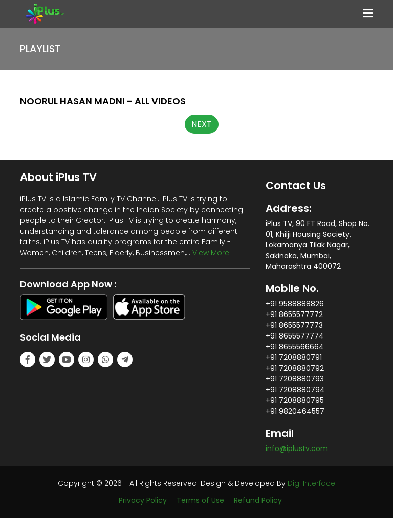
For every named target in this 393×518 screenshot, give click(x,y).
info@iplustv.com (297, 448)
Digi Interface (311, 483)
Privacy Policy (143, 500)
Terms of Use (200, 500)
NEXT (201, 124)
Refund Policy (258, 500)
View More (210, 252)
